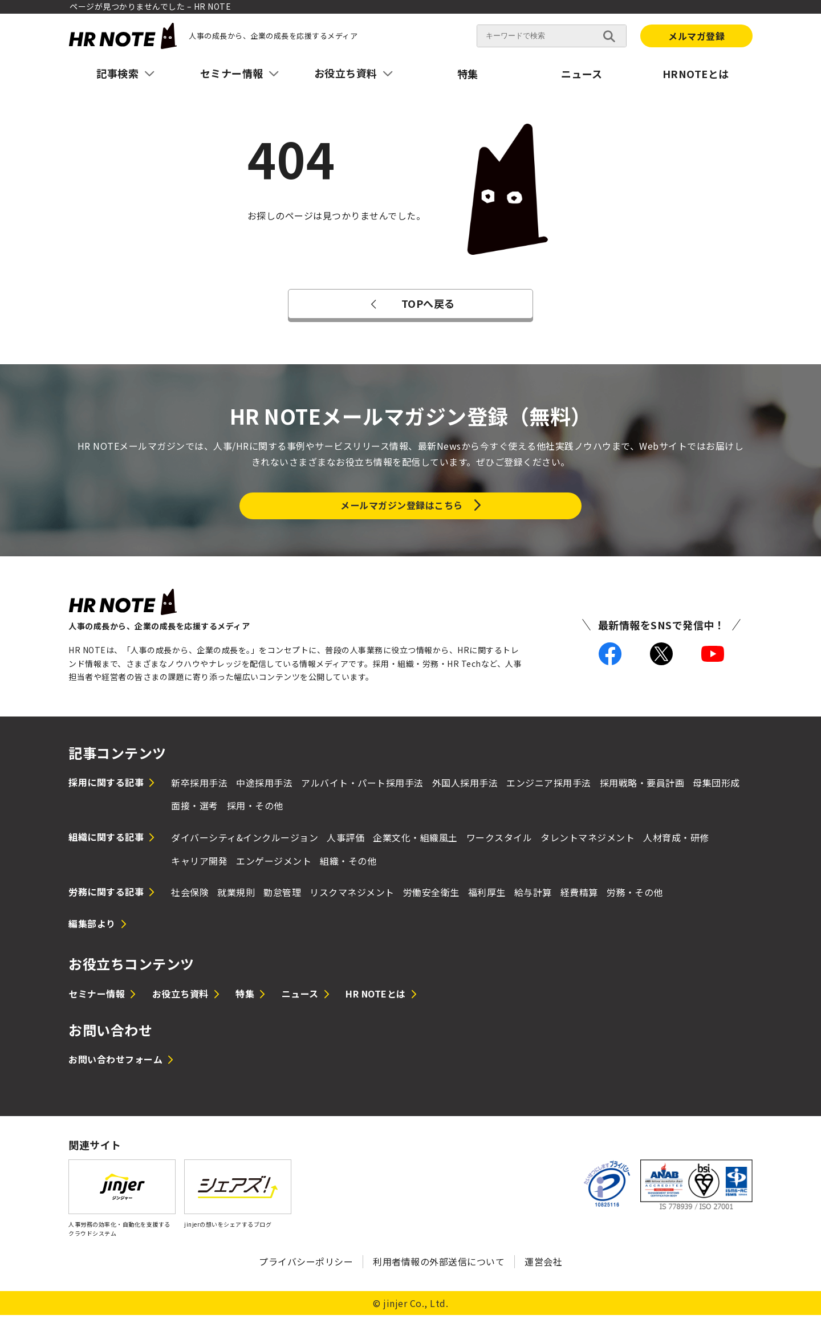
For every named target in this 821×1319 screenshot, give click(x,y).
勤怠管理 (282, 896)
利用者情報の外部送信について (439, 1265)
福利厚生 (487, 896)
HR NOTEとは (376, 997)
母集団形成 (716, 786)
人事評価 (345, 841)
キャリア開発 (199, 864)
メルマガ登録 (696, 36)
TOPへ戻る (410, 303)
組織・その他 (348, 864)
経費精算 (579, 896)
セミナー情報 (96, 997)
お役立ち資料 (180, 997)
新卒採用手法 (199, 786)
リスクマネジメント (352, 896)
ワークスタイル (499, 841)
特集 (467, 73)
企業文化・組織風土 (415, 841)
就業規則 (236, 896)
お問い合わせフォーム (115, 1063)
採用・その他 (255, 809)
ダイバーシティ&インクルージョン (244, 841)
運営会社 (543, 1265)
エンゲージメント (273, 864)
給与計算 (533, 896)
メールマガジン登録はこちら (401, 506)
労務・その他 (635, 896)
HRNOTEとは (696, 73)
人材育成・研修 (676, 841)
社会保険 (190, 896)
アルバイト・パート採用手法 (362, 786)
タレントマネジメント (587, 841)
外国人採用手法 (465, 786)
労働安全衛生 (431, 896)
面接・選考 (194, 809)
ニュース (582, 73)
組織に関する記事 (106, 841)
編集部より (92, 927)
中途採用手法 (264, 786)
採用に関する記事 (106, 785)
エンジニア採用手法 (548, 786)
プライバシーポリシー (306, 1265)
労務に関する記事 (106, 895)
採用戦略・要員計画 (642, 786)
